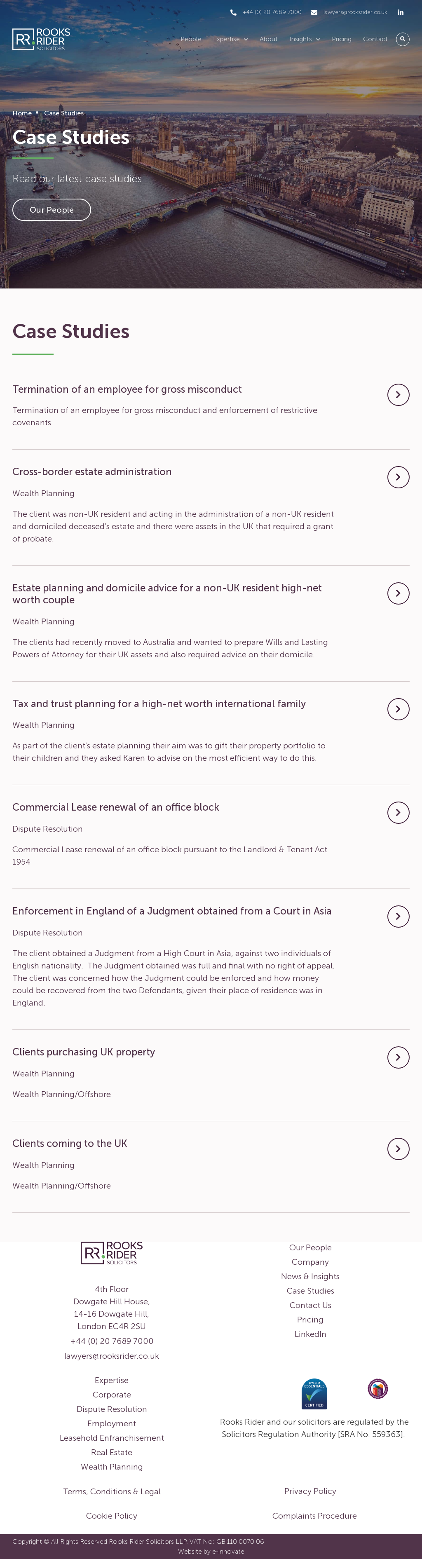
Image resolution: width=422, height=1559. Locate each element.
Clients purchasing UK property (83, 1052)
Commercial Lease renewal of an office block (115, 807)
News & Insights (310, 1276)
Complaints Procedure (314, 1516)
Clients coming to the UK (69, 1143)
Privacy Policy (310, 1491)
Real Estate (111, 1452)
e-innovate (228, 1551)
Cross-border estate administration (92, 472)
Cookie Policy (111, 1516)
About (269, 39)
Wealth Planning (112, 1467)
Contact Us (310, 1305)
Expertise (230, 39)
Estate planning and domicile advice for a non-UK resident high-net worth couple (167, 594)
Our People (310, 1247)
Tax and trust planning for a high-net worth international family (159, 704)
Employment (111, 1423)
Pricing (342, 39)
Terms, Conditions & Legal (112, 1491)
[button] (403, 39)
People (191, 39)
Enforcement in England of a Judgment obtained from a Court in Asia (172, 911)
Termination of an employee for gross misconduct (127, 389)
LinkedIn (310, 1334)
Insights (304, 39)
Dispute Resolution (112, 1409)
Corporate (112, 1395)
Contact (375, 39)
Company (310, 1262)
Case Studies (310, 1291)
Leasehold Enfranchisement (112, 1438)
